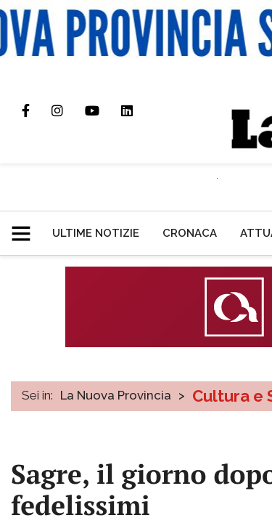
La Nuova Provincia (115, 395)
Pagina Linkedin (137, 110)
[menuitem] (95, 233)
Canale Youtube (103, 110)
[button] (26, 227)
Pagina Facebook (36, 110)
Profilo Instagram (68, 110)
